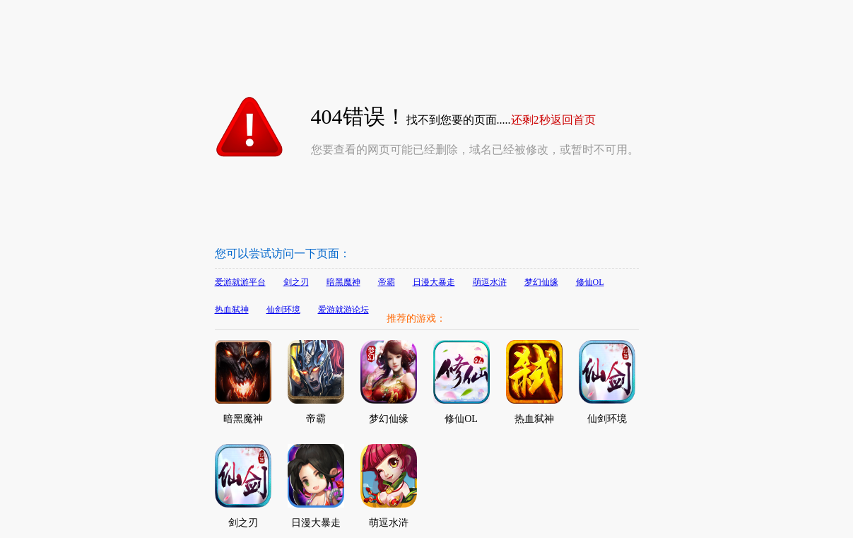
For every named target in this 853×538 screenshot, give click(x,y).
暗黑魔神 (343, 282)
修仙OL (590, 282)
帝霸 (386, 282)
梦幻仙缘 (541, 282)
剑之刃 (296, 282)
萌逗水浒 (490, 282)
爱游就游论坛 (343, 310)
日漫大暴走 (434, 282)
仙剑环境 (283, 310)
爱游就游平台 (240, 282)
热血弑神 (232, 310)
